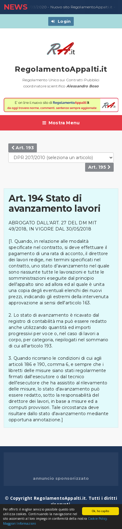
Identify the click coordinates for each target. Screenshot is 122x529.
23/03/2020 (34, 7)
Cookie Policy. (98, 519)
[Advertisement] (63, 464)
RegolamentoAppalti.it (61, 69)
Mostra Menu (61, 123)
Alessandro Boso (82, 86)
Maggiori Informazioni (19, 524)
